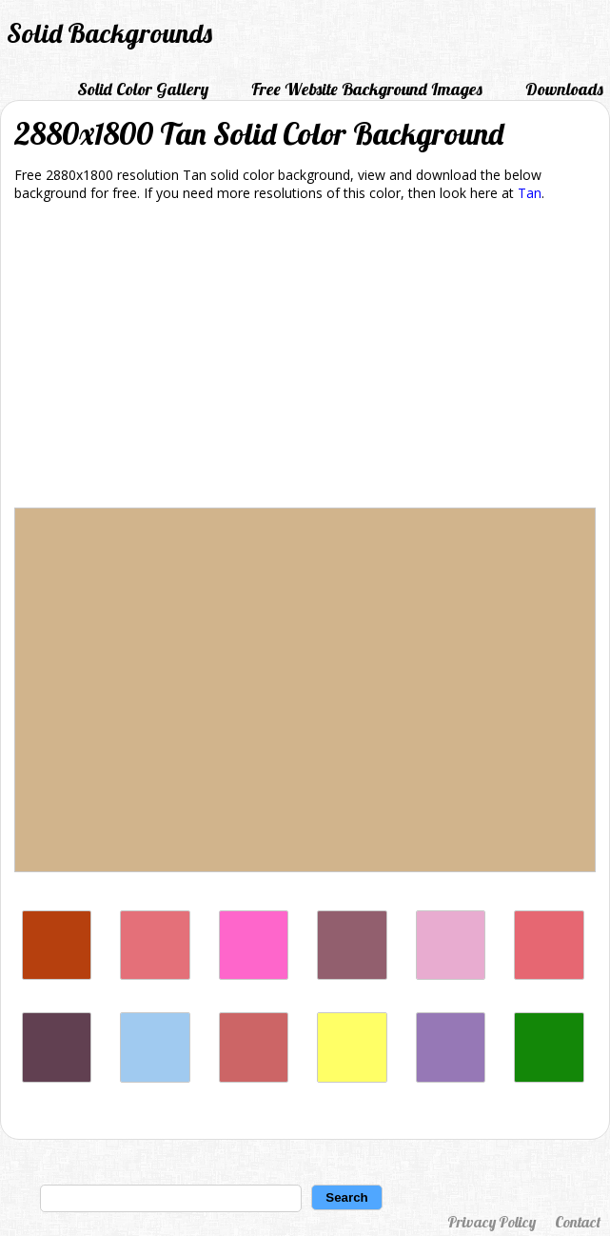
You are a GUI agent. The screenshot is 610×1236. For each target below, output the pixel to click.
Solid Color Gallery (142, 89)
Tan (529, 193)
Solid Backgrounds (109, 33)
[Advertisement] (305, 358)
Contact (577, 1221)
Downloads (564, 89)
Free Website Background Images (366, 89)
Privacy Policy (491, 1221)
